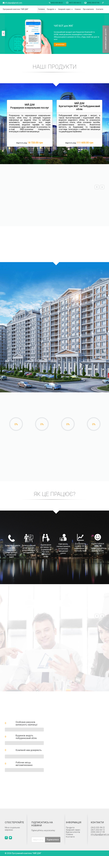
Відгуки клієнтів (73, 832)
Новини (78, 9)
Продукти (70, 827)
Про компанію (88, 9)
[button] (5, 33)
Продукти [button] (51, 9)
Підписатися (53, 840)
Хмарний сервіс (73, 830)
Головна (41, 9)
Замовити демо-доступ (106, 39)
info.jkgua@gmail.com (12, 3)
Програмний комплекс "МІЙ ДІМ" (15, 9)
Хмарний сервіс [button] (65, 9)
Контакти (99, 9)
